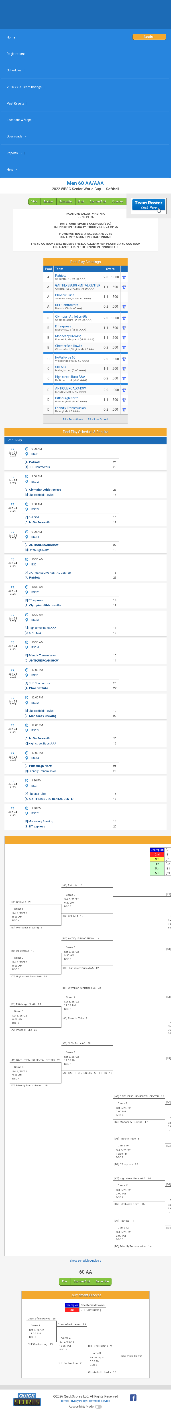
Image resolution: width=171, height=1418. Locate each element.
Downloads (17, 136)
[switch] (98, 1407)
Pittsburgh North (77, 399)
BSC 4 (35, 537)
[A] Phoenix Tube (37, 688)
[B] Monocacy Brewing (41, 716)
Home (11, 37)
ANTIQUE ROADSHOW (77, 390)
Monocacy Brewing (77, 337)
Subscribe (65, 201)
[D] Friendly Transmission (41, 655)
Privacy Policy (78, 1400)
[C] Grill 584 (32, 517)
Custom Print (98, 201)
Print (81, 201)
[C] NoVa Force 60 (37, 522)
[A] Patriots (32, 462)
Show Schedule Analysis (85, 1260)
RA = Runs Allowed (73, 419)
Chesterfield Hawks (77, 347)
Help (13, 169)
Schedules (14, 70)
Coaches (117, 201)
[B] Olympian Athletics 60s (43, 489)
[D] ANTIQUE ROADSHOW (42, 545)
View (34, 201)
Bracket (48, 201)
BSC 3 (35, 509)
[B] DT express (34, 600)
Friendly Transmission (77, 409)
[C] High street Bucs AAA (40, 627)
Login (148, 36)
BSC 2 (35, 481)
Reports (15, 153)
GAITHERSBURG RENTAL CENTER (77, 287)
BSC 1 (35, 454)
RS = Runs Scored (98, 419)
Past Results (15, 103)
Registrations (16, 54)
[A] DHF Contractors (37, 467)
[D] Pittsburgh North (37, 550)
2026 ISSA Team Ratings (24, 87)
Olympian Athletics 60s (77, 318)
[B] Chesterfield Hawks (39, 494)
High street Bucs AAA (77, 378)
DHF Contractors (77, 306)
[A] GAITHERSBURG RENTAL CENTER (48, 572)
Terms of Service (99, 1400)
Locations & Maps (19, 120)
